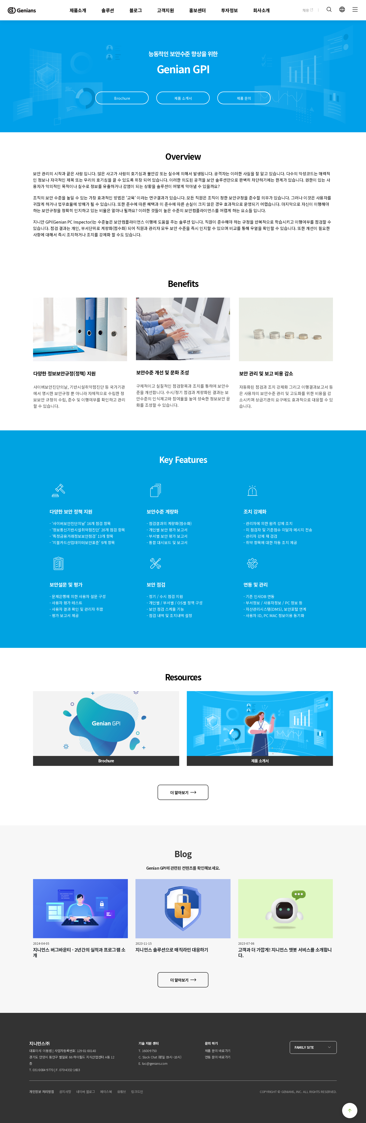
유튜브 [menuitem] (121, 1091)
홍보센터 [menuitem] (197, 10)
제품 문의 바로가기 (218, 1050)
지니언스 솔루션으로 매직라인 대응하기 (171, 949)
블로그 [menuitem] (135, 10)
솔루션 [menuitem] (107, 10)
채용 (307, 10)
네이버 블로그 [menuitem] (85, 1091)
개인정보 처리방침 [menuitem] (41, 1091)
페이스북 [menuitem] (106, 1091)
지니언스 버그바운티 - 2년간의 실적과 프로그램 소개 (79, 952)
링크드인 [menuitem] (137, 1091)
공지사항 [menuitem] (65, 1091)
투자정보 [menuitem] (229, 10)
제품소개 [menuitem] (78, 10)
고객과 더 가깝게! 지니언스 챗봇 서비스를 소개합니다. (285, 952)
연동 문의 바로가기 (218, 1057)
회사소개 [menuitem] (261, 10)
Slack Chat (149, 1057)
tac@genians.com (154, 1063)
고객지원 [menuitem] (165, 10)
